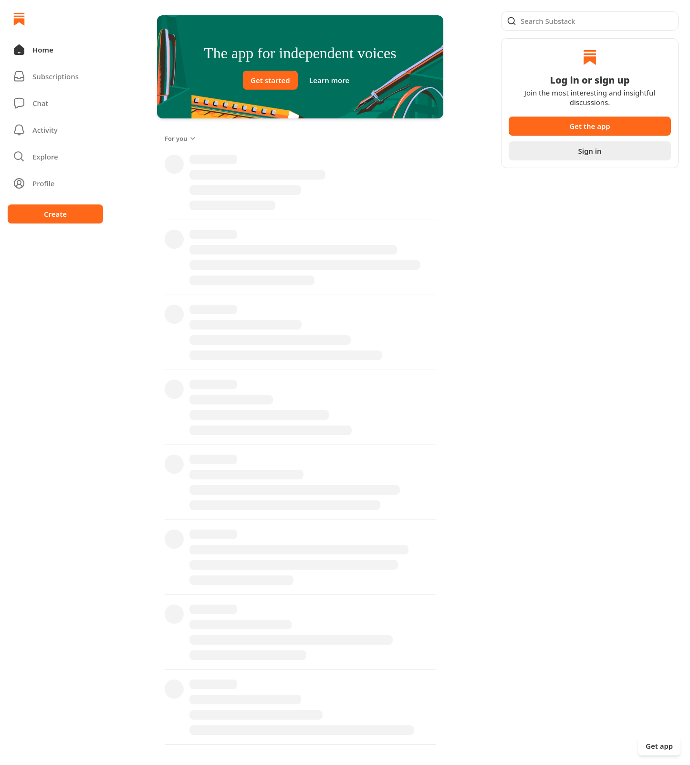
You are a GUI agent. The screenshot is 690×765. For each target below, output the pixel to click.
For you (181, 138)
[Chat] (55, 103)
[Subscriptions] (55, 76)
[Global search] (590, 21)
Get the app (589, 126)
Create (55, 214)
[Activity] (55, 129)
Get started (270, 80)
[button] (55, 49)
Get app (659, 746)
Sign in (589, 151)
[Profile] (55, 183)
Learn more (329, 80)
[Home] (19, 19)
